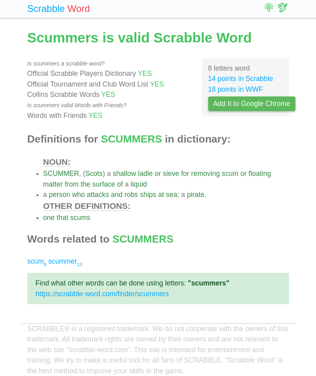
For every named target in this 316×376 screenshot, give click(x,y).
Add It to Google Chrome (252, 104)
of (120, 184)
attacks (98, 195)
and (117, 195)
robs (131, 195)
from (72, 184)
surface (103, 184)
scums (80, 218)
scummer (65, 261)
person (59, 195)
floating (260, 173)
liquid (139, 184)
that (62, 218)
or (158, 173)
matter (53, 184)
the (85, 184)
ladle (145, 173)
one (49, 218)
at (161, 195)
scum (230, 173)
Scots (94, 173)
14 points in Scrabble (240, 79)
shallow (124, 173)
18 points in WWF (235, 89)
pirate (195, 195)
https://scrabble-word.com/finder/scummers (102, 294)
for (185, 173)
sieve (171, 173)
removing (205, 173)
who (78, 195)
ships (148, 195)
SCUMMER (61, 173)
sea (171, 195)
